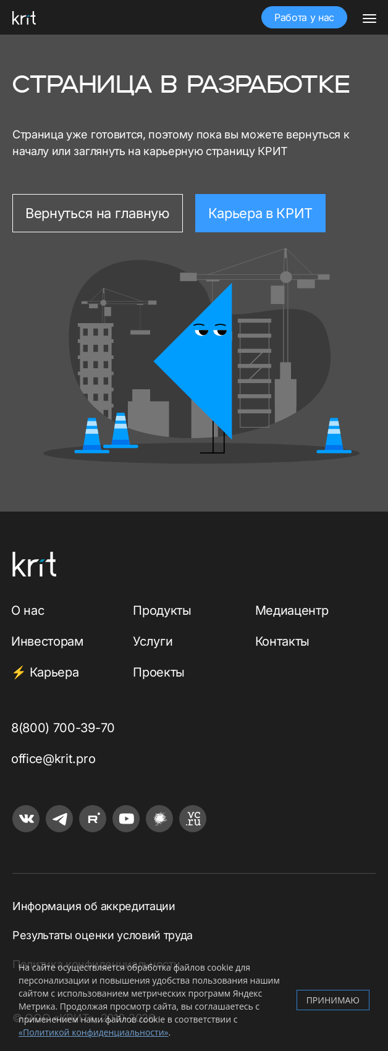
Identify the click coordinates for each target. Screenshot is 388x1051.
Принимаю (333, 1000)
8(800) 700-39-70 (63, 727)
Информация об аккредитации (93, 906)
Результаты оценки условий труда (102, 935)
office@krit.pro (53, 758)
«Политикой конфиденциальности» (93, 1032)
